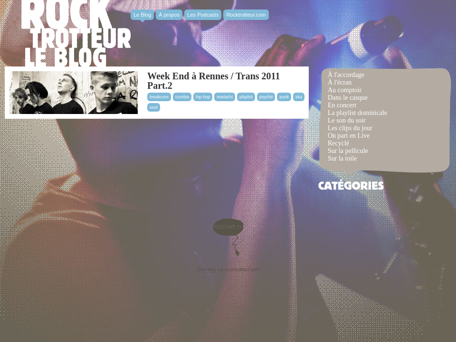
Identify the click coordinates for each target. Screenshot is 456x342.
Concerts (206, 269)
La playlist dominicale (357, 112)
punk (284, 97)
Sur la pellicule (348, 150)
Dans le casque (348, 97)
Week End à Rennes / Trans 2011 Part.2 (213, 81)
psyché (266, 97)
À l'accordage (346, 74)
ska (298, 97)
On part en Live (349, 135)
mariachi (225, 97)
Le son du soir (347, 120)
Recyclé (338, 143)
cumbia (182, 97)
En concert (342, 105)
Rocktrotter (76, 33)
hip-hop (203, 97)
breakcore (159, 97)
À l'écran (340, 82)
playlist (246, 97)
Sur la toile (342, 158)
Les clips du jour (350, 128)
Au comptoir (344, 90)
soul (154, 107)
